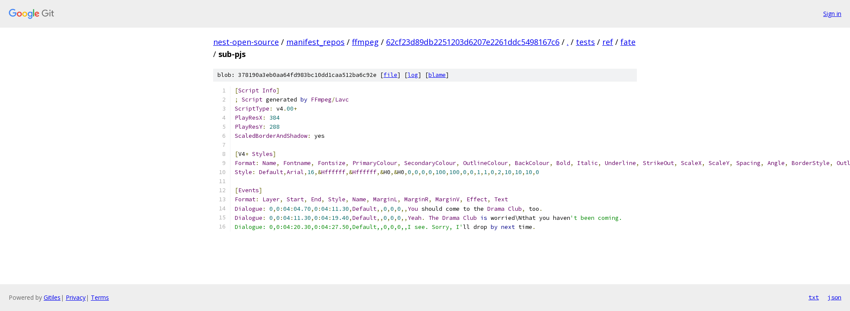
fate (628, 42)
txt (813, 297)
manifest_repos (315, 42)
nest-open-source (246, 42)
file (390, 75)
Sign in (832, 14)
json (834, 297)
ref (607, 42)
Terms (100, 297)
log (413, 75)
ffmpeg (365, 42)
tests (585, 42)
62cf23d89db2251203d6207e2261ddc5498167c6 (472, 42)
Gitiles (52, 297)
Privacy (76, 297)
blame (437, 75)
